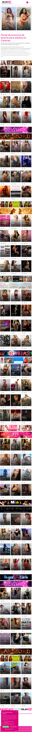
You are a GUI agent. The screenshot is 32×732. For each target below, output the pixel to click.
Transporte (3, 701)
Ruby (2, 268)
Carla (2, 418)
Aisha (2, 164)
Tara (13, 477)
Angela (2, 403)
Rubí (13, 641)
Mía (23, 268)
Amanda (24, 477)
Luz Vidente (4, 641)
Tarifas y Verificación (4, 253)
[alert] (9, 720)
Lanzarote (14, 449)
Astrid (23, 238)
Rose (13, 268)
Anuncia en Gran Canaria (26, 626)
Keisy (23, 388)
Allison (13, 372)
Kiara (13, 567)
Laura (2, 462)
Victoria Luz (4, 537)
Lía (23, 179)
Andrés (2, 477)
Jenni (13, 164)
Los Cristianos (4, 240)
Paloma (13, 671)
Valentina (24, 120)
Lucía (23, 537)
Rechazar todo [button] (13, 726)
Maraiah (24, 253)
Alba (2, 89)
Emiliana (24, 223)
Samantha (14, 596)
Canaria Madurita (5, 552)
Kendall (3, 626)
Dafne (23, 372)
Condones (3, 223)
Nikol (23, 462)
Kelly (13, 537)
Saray (2, 372)
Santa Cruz (3, 91)
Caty (13, 522)
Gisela (23, 641)
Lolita (2, 686)
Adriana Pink (4, 567)
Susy (23, 343)
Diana (13, 328)
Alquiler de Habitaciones (15, 89)
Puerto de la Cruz (25, 449)
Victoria (24, 492)
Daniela (3, 74)
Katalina (3, 388)
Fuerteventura (4, 464)
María (23, 447)
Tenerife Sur (3, 150)
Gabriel (24, 701)
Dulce (2, 179)
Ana (2, 522)
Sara (2, 298)
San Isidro (14, 643)
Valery (13, 74)
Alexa (13, 611)
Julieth (23, 164)
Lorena (3, 27)
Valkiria (2, 447)
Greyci (13, 701)
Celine (23, 74)
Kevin (23, 522)
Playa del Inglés (15, 554)
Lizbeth (13, 418)
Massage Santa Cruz (4, 343)
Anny (23, 671)
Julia (13, 179)
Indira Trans (25, 552)
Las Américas (4, 165)
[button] (9, 729)
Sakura (13, 238)
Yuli (23, 567)
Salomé (13, 149)
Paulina (2, 194)
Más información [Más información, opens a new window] (5, 720)
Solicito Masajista (24, 417)
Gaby (23, 89)
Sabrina (13, 104)
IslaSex (13, 194)
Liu (1, 149)
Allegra (13, 223)
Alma (13, 343)
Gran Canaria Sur (4, 196)
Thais (13, 403)
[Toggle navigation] (30, 2)
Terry (23, 686)
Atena (23, 403)
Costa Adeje (20, 28)
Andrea (2, 120)
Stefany (13, 462)
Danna (13, 492)
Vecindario (24, 643)
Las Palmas (24, 196)
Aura (23, 298)
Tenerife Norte (14, 389)
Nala (13, 298)
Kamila (2, 596)
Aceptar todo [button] (5, 726)
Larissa (13, 388)
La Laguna (5, 28)
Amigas (24, 611)
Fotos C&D (14, 313)
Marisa (23, 596)
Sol (2, 238)
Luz (23, 313)
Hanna (13, 552)
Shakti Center (25, 194)
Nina (18, 27)
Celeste (3, 611)
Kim (2, 671)
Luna (13, 253)
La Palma (3, 389)
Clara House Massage (4, 328)
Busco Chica (4, 313)
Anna (13, 447)
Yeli (2, 104)
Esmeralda (14, 686)
